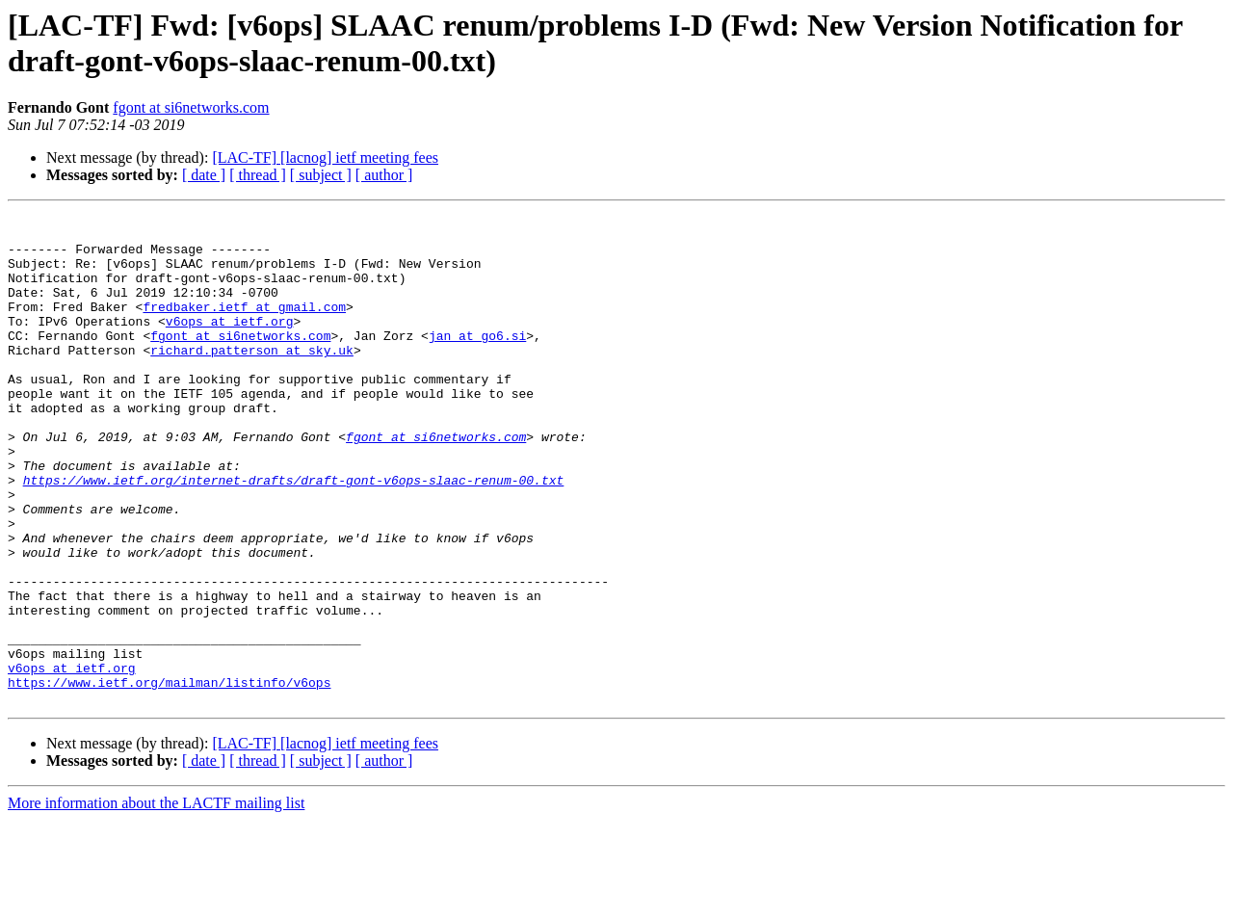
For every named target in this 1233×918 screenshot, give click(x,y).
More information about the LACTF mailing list (156, 901)
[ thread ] (257, 175)
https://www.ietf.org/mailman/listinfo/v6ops (169, 777)
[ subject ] (321, 175)
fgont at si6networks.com (191, 107)
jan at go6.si (477, 361)
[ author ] (384, 175)
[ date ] (203, 175)
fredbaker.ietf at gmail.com (244, 326)
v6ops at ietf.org (230, 344)
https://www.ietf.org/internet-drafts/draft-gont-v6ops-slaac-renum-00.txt (293, 534)
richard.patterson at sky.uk (252, 378)
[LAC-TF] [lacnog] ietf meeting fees (325, 157)
